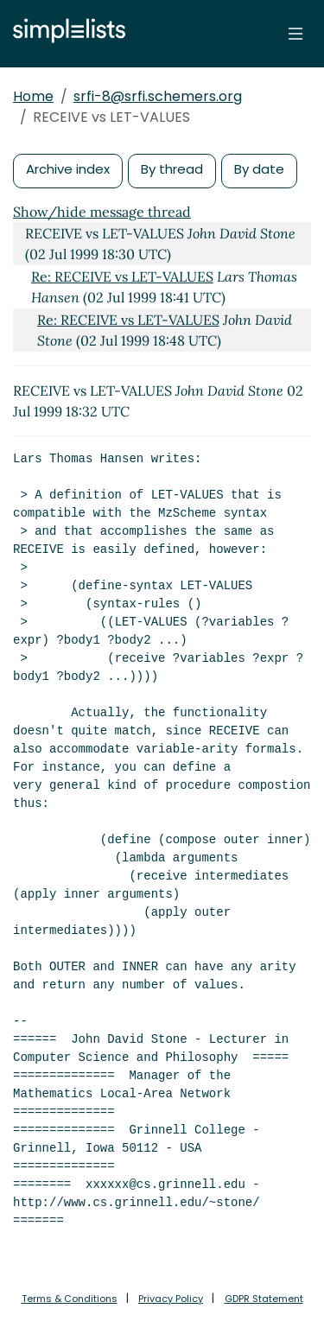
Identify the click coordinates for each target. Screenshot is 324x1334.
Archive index (68, 169)
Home (33, 96)
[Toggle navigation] (295, 33)
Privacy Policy (170, 1298)
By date (259, 169)
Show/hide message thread (102, 211)
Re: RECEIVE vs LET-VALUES (122, 276)
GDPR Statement (264, 1298)
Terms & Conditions (70, 1298)
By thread (172, 169)
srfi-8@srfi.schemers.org (157, 96)
